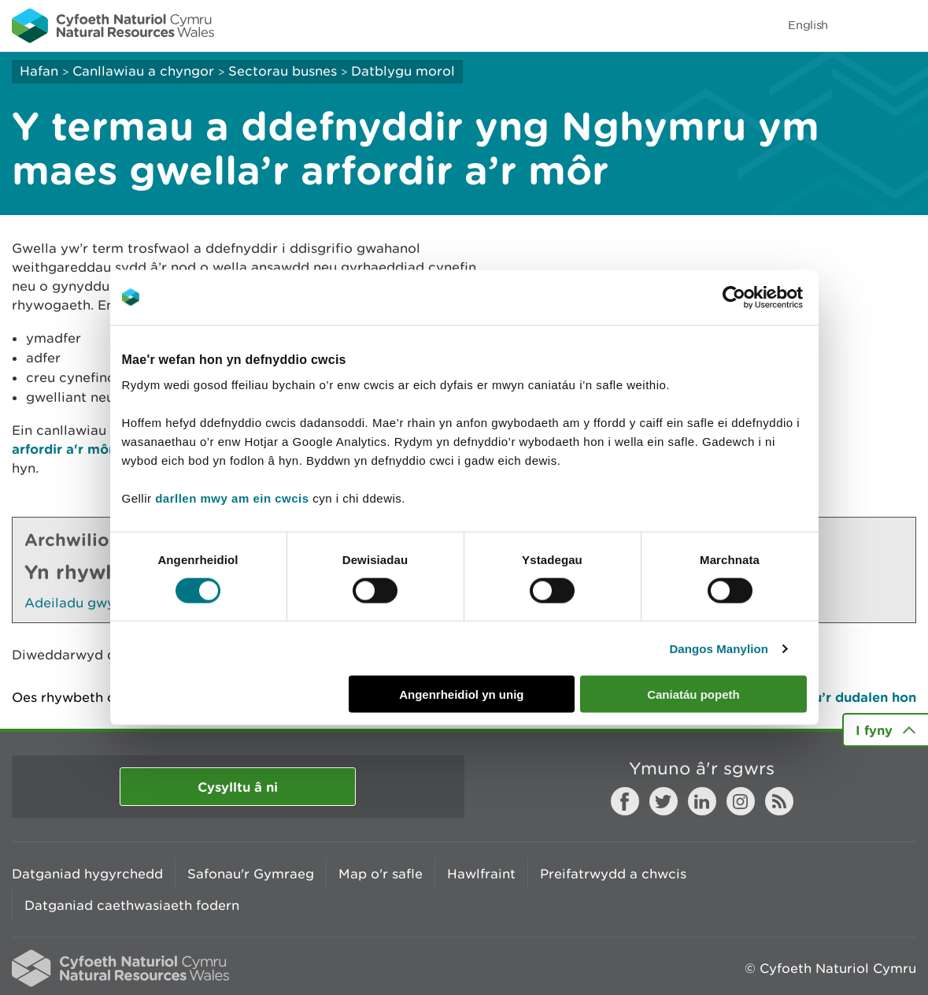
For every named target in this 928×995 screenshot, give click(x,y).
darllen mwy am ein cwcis (232, 498)
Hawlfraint (481, 874)
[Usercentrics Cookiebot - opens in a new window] (761, 297)
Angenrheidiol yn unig (461, 694)
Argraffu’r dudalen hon (841, 696)
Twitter (663, 801)
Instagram (741, 801)
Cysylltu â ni (238, 786)
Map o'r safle (380, 874)
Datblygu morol (403, 71)
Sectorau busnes (282, 71)
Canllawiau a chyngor (143, 71)
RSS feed (779, 801)
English (808, 24)
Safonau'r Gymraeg (250, 874)
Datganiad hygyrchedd (87, 874)
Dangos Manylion (718, 648)
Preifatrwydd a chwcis (613, 874)
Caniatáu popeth (693, 694)
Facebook (625, 801)
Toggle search (862, 25)
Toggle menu (906, 25)
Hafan (39, 71)
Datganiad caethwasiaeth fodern (131, 905)
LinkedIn (702, 801)
